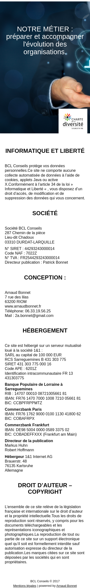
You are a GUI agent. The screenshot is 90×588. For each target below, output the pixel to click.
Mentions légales (24, 586)
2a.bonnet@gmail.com (34, 316)
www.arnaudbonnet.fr (23, 306)
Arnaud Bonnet (66, 586)
